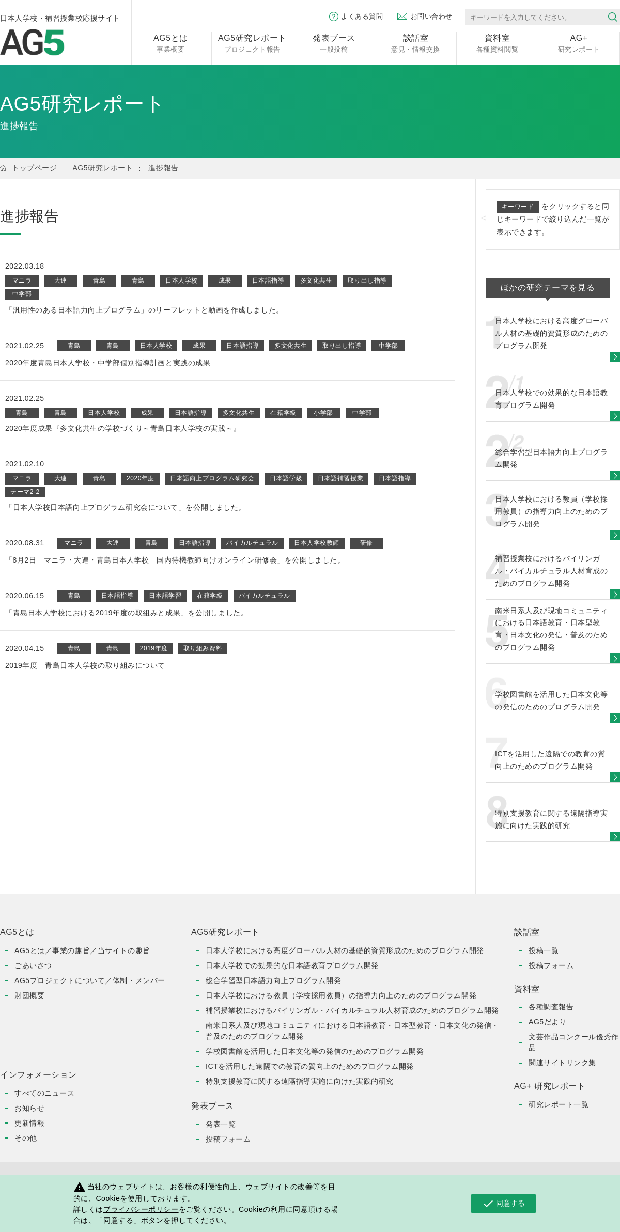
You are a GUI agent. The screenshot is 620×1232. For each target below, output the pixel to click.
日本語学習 (165, 595)
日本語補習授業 (340, 478)
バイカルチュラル (252, 543)
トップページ (34, 168)
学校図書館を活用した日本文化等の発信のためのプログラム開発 (315, 1051)
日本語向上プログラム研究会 (212, 478)
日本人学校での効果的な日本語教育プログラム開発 (292, 965)
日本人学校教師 (316, 543)
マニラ (22, 280)
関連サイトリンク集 (562, 1062)
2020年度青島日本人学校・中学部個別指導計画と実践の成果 (107, 362)
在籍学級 (283, 412)
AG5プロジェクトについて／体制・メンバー (89, 980)
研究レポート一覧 (558, 1104)
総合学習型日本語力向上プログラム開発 (273, 980)
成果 (225, 280)
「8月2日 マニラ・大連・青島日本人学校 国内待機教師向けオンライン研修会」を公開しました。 (175, 560)
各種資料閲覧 (497, 42)
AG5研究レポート (102, 168)
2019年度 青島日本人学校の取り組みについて (85, 665)
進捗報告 (163, 168)
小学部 (323, 412)
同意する (503, 1203)
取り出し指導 (367, 280)
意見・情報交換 (415, 42)
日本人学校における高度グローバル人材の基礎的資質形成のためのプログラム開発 (345, 950)
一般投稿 (334, 42)
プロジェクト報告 (252, 42)
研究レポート (578, 42)
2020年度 (140, 478)
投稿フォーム (228, 1139)
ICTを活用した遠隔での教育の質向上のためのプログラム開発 (310, 1066)
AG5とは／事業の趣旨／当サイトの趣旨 (82, 950)
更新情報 (29, 1123)
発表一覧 (221, 1124)
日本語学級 (286, 478)
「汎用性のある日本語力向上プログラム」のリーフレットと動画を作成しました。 (144, 310)
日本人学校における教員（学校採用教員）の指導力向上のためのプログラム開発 (341, 995)
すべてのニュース (44, 1093)
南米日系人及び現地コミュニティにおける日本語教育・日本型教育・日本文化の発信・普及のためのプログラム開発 (352, 1030)
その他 (25, 1138)
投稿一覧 (544, 950)
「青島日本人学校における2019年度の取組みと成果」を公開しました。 (126, 613)
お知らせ (29, 1108)
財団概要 (29, 995)
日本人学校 (181, 280)
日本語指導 (268, 280)
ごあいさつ (33, 965)
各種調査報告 (551, 1007)
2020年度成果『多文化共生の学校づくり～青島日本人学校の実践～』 (123, 428)
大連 (60, 280)
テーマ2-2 (25, 491)
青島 (99, 280)
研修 (366, 543)
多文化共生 (316, 280)
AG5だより (547, 1022)
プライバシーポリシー (141, 1209)
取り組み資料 (202, 648)
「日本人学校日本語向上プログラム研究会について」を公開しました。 (125, 507)
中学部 (22, 294)
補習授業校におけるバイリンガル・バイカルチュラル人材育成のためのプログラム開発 (352, 1010)
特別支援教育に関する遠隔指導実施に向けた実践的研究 (300, 1081)
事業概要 (170, 42)
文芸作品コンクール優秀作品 (574, 1042)
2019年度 (154, 648)
